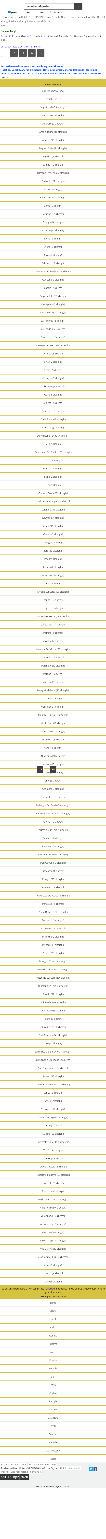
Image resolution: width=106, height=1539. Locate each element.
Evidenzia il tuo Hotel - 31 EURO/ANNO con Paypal (31, 17)
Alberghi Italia (8, 21)
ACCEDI (5, 1464)
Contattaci (35, 1471)
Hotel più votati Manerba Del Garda (21, 69)
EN (93, 17)
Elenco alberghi (9, 31)
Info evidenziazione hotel (42, 1464)
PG (53, 769)
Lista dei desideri (80, 17)
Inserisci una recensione (14, 1471)
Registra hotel (18, 1464)
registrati (50, 1288)
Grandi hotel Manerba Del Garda (53, 73)
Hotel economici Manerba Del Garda (63, 69)
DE (98, 17)
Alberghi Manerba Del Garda (34, 21)
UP (40, 769)
